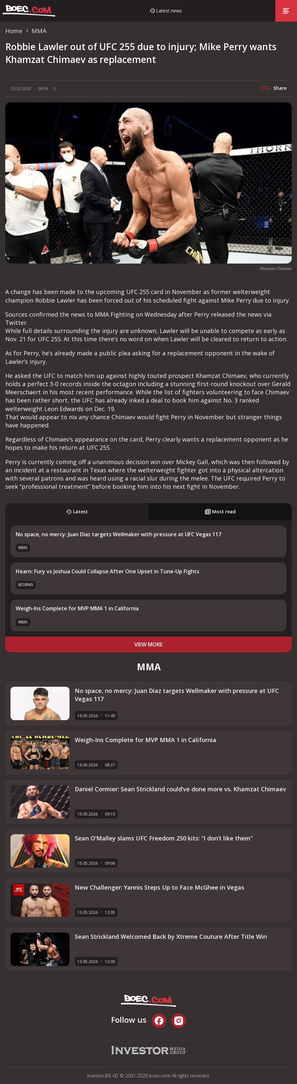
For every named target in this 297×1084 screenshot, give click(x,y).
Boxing (25, 584)
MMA (23, 547)
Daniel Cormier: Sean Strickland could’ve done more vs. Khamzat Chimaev (180, 789)
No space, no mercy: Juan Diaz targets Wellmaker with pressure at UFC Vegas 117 (118, 534)
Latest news (169, 11)
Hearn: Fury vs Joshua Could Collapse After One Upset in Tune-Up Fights (107, 571)
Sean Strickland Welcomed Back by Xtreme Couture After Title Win (171, 936)
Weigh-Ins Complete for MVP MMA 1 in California (77, 608)
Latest (77, 511)
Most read (220, 511)
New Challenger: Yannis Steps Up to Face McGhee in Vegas (159, 887)
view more (148, 644)
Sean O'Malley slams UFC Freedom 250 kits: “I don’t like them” (164, 838)
